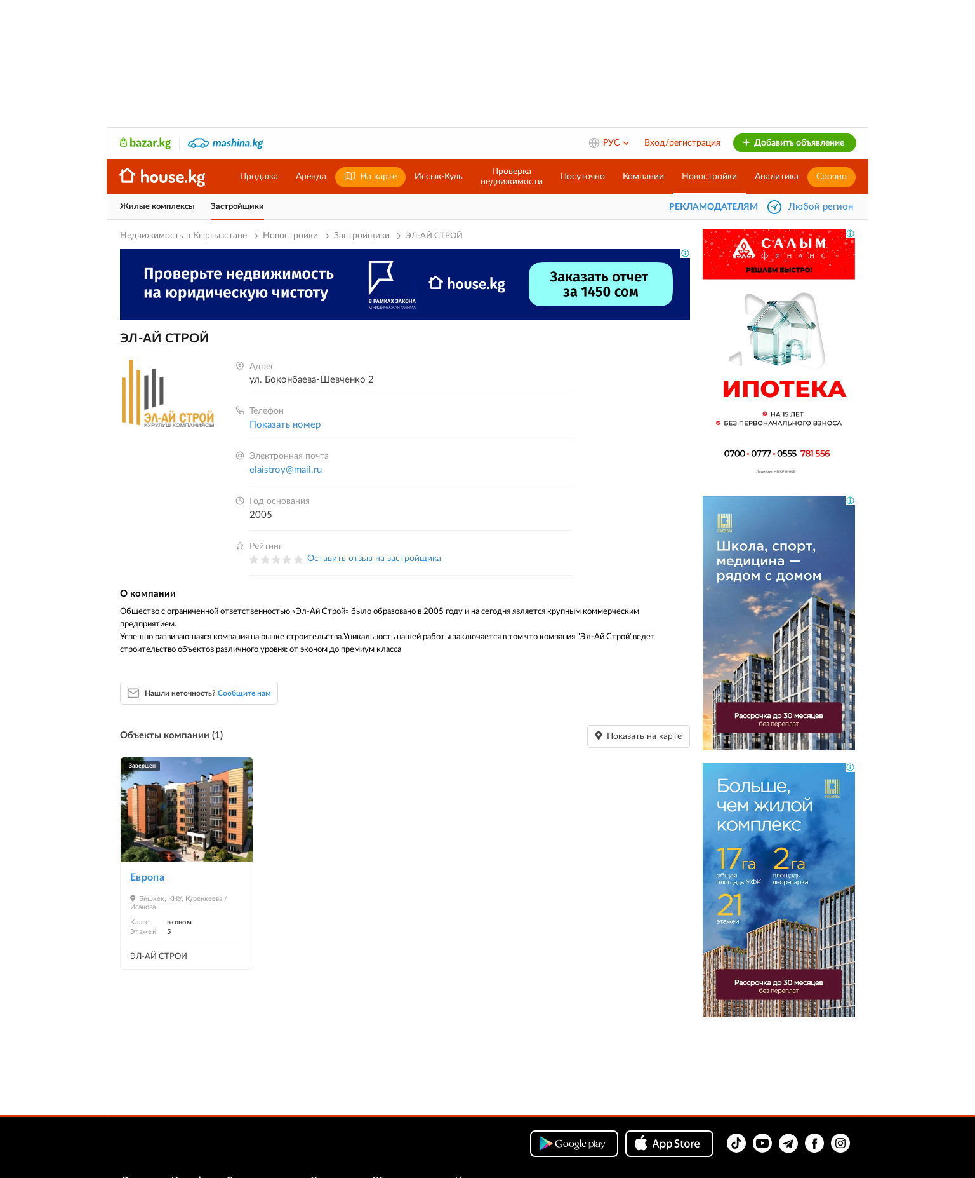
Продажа (259, 176)
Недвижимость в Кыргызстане (183, 235)
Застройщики (237, 207)
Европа (147, 877)
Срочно (831, 176)
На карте (370, 176)
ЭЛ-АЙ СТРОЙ (158, 956)
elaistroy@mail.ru (285, 470)
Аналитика (777, 176)
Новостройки (709, 176)
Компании (643, 176)
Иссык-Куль (439, 176)
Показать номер (285, 425)
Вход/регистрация (682, 143)
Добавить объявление (793, 143)
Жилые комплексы (157, 207)
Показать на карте (638, 736)
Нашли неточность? (208, 693)
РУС (616, 143)
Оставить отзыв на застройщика (374, 558)
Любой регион (820, 207)
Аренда (311, 176)
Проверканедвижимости (512, 176)
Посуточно (582, 176)
